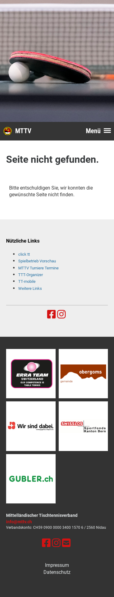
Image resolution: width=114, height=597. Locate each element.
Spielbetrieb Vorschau (37, 261)
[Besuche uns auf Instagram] (61, 314)
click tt (24, 254)
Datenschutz (57, 572)
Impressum (57, 565)
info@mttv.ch (19, 521)
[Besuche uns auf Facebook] (51, 314)
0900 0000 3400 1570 (61, 527)
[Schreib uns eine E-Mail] (66, 543)
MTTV (23, 131)
